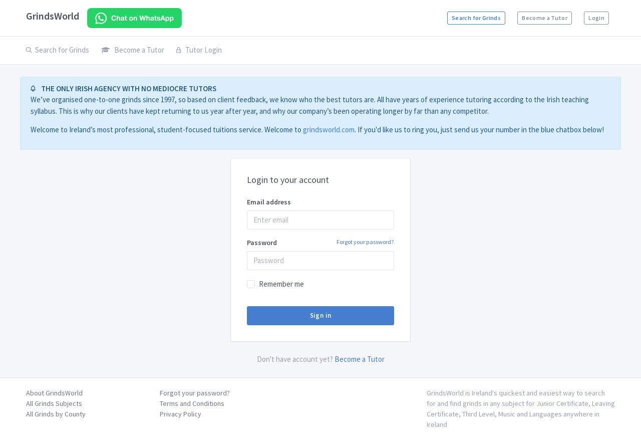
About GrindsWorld (54, 392)
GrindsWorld (52, 16)
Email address (269, 201)
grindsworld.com (329, 129)
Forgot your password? (365, 242)
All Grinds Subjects (54, 403)
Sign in (321, 315)
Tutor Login (199, 50)
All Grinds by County (56, 413)
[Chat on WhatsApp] (134, 18)
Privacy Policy (180, 413)
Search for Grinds (476, 18)
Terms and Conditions (192, 403)
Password (320, 242)
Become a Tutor (544, 18)
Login (596, 18)
